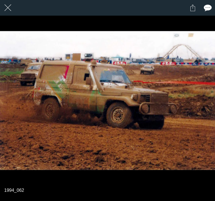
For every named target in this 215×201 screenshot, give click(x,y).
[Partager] (192, 8)
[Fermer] (7, 7)
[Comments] (207, 8)
